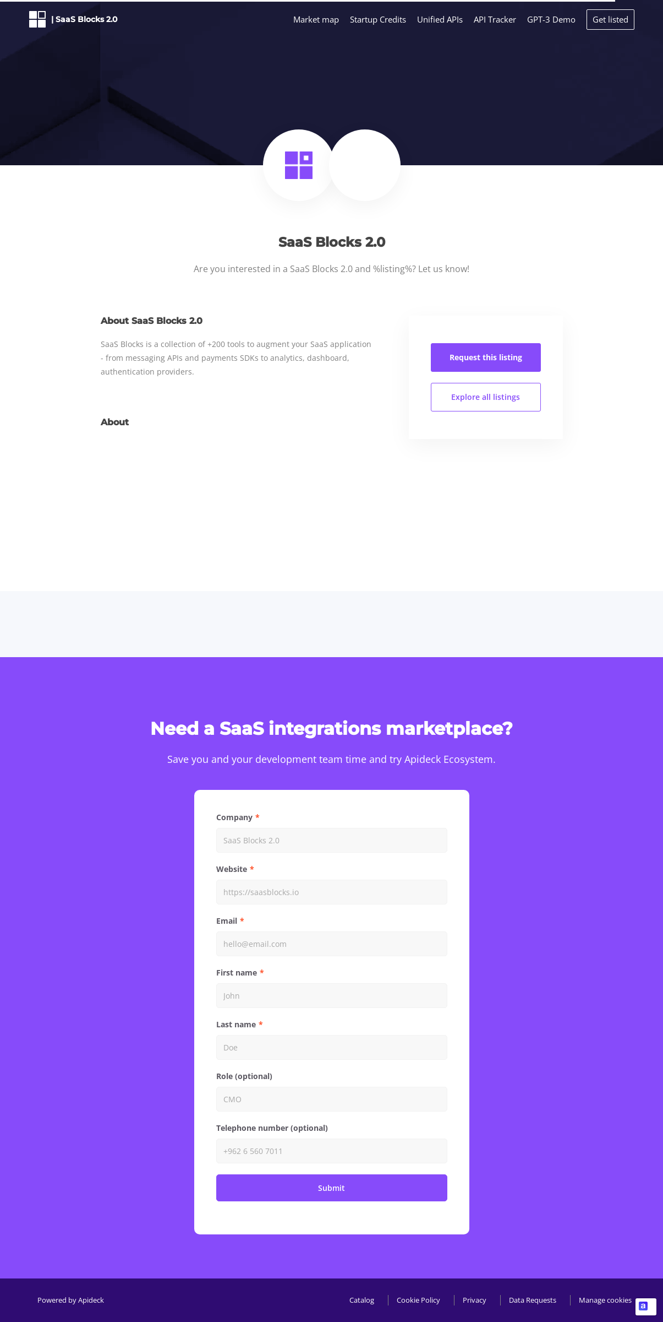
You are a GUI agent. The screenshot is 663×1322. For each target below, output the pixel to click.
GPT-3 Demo (551, 19)
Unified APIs (440, 19)
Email (226, 920)
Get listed (610, 19)
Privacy (474, 1300)
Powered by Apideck (70, 1300)
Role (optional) (244, 1076)
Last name (236, 1024)
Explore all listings (485, 397)
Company (234, 817)
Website (231, 869)
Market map (316, 19)
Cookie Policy (418, 1300)
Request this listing (486, 357)
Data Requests (532, 1300)
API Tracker (495, 19)
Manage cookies (605, 1300)
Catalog (361, 1300)
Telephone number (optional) (272, 1128)
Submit (331, 1188)
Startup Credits (378, 19)
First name (236, 972)
